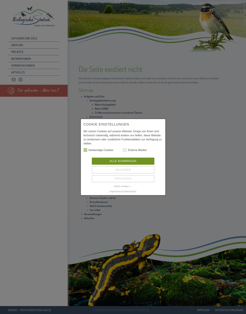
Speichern (123, 178)
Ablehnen (123, 169)
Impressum (115, 191)
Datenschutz (129, 191)
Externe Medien (135, 150)
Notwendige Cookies (98, 150)
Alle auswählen (123, 161)
